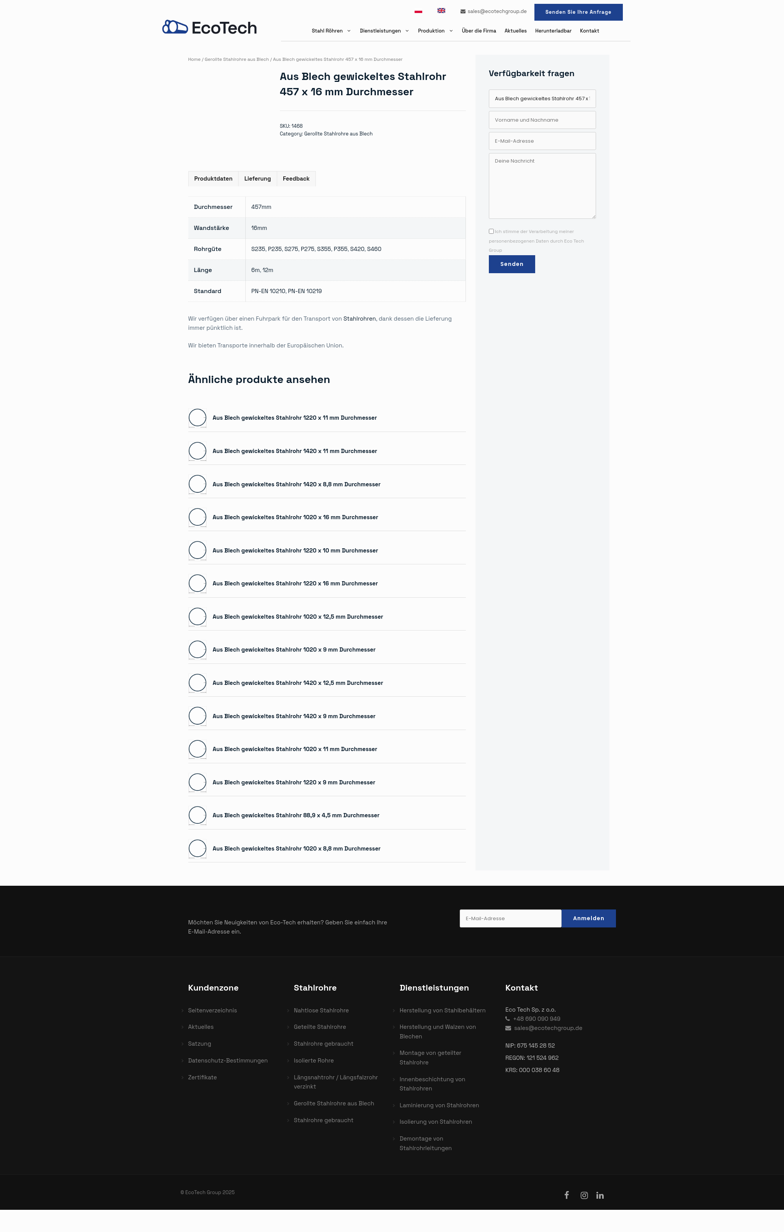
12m (268, 270)
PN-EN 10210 (269, 291)
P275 (307, 249)
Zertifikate (202, 1077)
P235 (275, 249)
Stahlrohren (359, 318)
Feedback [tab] (296, 178)
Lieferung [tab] (257, 178)
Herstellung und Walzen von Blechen (438, 1031)
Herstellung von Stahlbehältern (443, 1010)
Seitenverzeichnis (212, 1010)
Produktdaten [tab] (213, 178)
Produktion (437, 31)
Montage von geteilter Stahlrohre (430, 1057)
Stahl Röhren (334, 31)
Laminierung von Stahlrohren (439, 1105)
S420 (357, 249)
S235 (258, 249)
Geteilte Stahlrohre (320, 1026)
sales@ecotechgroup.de (494, 11)
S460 (374, 249)
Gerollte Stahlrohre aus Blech (237, 59)
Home (194, 59)
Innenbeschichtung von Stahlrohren (432, 1084)
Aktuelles (516, 31)
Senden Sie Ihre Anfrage (579, 12)
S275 (291, 249)
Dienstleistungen (387, 31)
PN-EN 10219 (305, 291)
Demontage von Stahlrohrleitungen (426, 1143)
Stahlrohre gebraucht (324, 1043)
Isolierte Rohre (314, 1060)
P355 (341, 249)
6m (256, 270)
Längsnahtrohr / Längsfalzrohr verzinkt (336, 1082)
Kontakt (589, 31)
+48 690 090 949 (532, 1018)
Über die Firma (479, 31)
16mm (259, 227)
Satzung (199, 1043)
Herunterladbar (553, 31)
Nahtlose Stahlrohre (321, 1010)
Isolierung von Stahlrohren (436, 1121)
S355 (324, 249)
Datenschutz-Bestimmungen (228, 1060)
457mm (261, 206)
